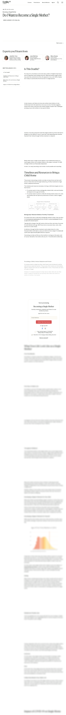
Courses (30, 2)
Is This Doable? (6, 72)
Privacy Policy (41, 332)
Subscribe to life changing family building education (45, 334)
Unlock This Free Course (44, 322)
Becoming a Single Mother (9, 12)
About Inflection (46, 2)
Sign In (53, 2)
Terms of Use (49, 332)
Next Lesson (59, 43)
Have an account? (43, 337)
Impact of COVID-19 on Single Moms (11, 84)
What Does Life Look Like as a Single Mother (11, 80)
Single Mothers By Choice (30, 567)
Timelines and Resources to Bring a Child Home (11, 76)
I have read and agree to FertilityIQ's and (45, 332)
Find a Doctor (37, 2)
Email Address (35, 317)
